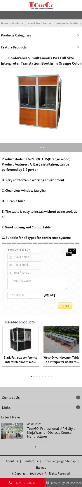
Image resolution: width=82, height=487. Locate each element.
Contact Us (31, 461)
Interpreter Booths (67, 23)
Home (4, 23)
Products (17, 23)
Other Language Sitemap (60, 461)
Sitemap (41, 468)
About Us (12, 461)
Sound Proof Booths (39, 23)
